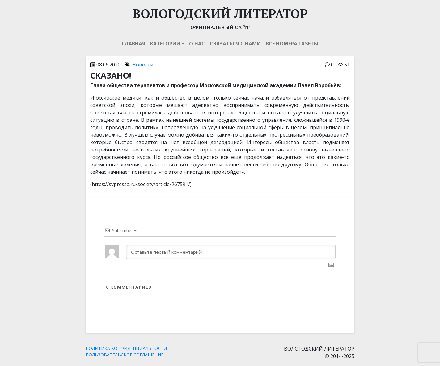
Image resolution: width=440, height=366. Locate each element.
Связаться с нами (235, 43)
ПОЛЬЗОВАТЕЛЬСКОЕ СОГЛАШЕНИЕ (124, 355)
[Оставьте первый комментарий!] (231, 252)
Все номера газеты (292, 43)
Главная (133, 43)
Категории (165, 43)
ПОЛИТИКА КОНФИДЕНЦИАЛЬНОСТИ (126, 348)
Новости (142, 64)
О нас (197, 43)
